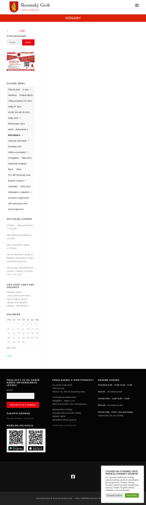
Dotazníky (12, 186)
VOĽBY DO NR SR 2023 (19, 112)
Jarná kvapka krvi (16, 209)
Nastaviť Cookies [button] (114, 495)
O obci (27, 89)
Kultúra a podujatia (18, 152)
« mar (9, 355)
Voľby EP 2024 (14, 106)
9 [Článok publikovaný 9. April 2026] (22, 328)
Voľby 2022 (14, 118)
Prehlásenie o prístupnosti (64, 425)
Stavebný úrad (14, 146)
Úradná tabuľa (26, 95)
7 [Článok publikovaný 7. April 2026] (13, 328)
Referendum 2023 (16, 123)
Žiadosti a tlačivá (17, 180)
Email (10, 390)
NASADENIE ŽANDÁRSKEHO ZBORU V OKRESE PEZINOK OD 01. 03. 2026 (20, 271)
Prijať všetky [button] (132, 495)
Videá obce (27, 158)
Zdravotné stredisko (17, 163)
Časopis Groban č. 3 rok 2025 (20, 418)
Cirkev (19, 169)
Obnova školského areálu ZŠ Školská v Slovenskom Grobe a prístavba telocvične (20, 258)
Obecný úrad (14, 89)
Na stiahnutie (15, 135)
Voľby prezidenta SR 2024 (20, 100)
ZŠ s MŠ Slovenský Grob (19, 175)
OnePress (85, 498)
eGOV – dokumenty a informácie (18, 130)
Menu (136, 5)
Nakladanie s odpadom (20, 192)
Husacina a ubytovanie (18, 197)
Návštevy (12, 95)
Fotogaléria (13, 158)
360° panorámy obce (18, 203)
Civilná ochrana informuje (18, 295)
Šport (10, 169)
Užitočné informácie (19, 140)
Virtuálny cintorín (14, 292)
